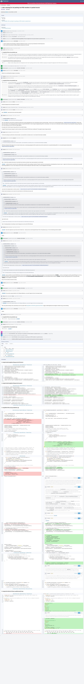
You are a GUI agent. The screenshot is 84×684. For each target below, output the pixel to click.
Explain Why (50, 333)
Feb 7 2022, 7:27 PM (28, 99)
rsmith (4, 18)
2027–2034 (4, 54)
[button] (83, 1)
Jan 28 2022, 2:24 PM (49, 38)
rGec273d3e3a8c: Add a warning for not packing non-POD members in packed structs (16, 21)
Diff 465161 (16, 308)
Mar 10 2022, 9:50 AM (16, 149)
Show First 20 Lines (16, 364)
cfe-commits (14, 36)
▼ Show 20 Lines (29, 364)
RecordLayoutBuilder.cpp (10, 353)
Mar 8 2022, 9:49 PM (19, 109)
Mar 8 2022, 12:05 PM (19, 101)
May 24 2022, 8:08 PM (16, 227)
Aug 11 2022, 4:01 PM (16, 240)
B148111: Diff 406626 (21, 99)
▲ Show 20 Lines (15, 405)
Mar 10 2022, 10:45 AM (16, 194)
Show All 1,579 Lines (22, 588)
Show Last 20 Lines (29, 405)
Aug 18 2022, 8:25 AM (15, 290)
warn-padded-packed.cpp (10, 356)
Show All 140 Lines (23, 593)
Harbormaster (5, 68)
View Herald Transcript (22, 34)
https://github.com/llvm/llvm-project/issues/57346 (34, 305)
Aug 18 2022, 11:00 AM (18, 296)
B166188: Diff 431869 (21, 238)
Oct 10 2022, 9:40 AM (17, 324)
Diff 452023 (16, 282)
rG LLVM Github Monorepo (6, 28)
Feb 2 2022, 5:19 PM (16, 48)
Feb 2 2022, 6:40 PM (28, 68)
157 (3, 62)
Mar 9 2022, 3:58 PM (15, 132)
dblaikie (4, 32)
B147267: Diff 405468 (21, 68)
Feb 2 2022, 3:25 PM (22, 41)
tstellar (4, 101)
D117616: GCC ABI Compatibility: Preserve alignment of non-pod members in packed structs (28, 38)
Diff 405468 (16, 41)
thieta (4, 296)
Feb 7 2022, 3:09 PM (21, 76)
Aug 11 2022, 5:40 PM (28, 288)
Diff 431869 (16, 232)
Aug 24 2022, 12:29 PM (16, 298)
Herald (4, 34)
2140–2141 (4, 57)
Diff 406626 (16, 70)
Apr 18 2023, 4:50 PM (47, 339)
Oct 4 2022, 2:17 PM (22, 308)
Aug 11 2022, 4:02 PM (22, 282)
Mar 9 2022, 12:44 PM (16, 115)
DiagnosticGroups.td (9, 351)
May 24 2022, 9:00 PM (29, 238)
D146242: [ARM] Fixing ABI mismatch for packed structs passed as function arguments (27, 339)
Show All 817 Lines (22, 405)
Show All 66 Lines (22, 552)
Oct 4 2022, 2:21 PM (17, 314)
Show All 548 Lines (23, 385)
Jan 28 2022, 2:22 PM (30, 34)
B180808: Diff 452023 (21, 288)
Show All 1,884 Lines (22, 410)
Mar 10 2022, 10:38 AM (16, 168)
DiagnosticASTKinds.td (9, 349)
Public (8, 9)
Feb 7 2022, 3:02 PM (22, 70)
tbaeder (4, 109)
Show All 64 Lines (22, 432)
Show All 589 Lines (23, 364)
